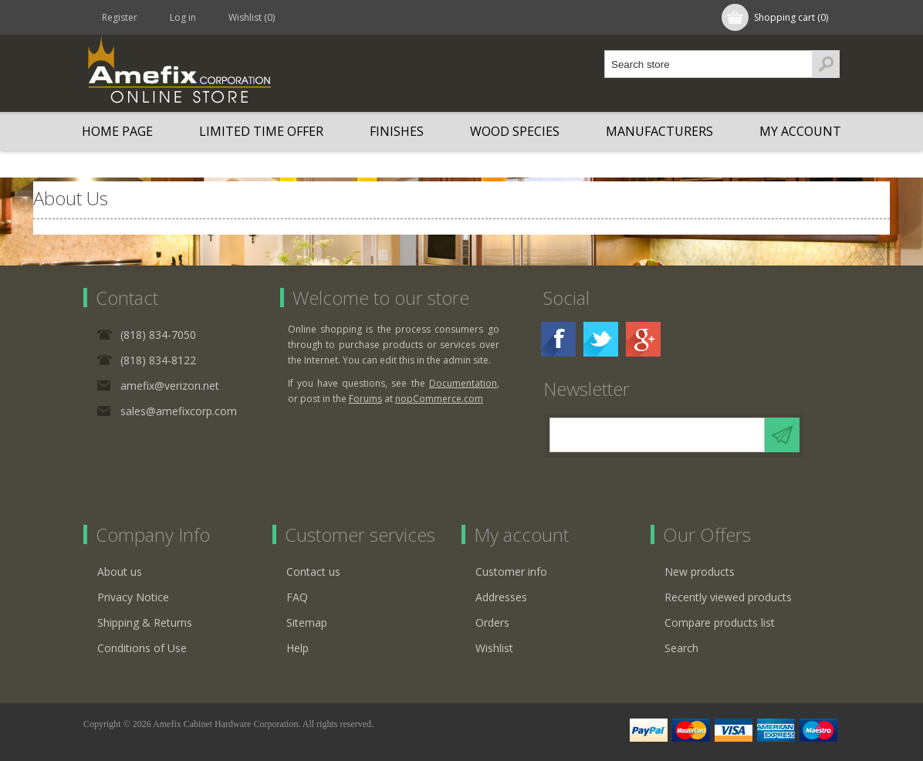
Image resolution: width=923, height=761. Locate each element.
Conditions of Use (142, 648)
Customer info (511, 571)
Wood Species (515, 131)
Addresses (501, 597)
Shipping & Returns (144, 622)
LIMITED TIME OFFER (261, 131)
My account (800, 131)
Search (681, 648)
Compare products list (719, 622)
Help (297, 648)
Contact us (313, 571)
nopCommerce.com (439, 398)
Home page (117, 131)
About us (119, 571)
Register (119, 17)
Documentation (463, 383)
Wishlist (494, 648)
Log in (183, 17)
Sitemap (306, 622)
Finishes (397, 131)
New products (699, 571)
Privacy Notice (133, 597)
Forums (365, 398)
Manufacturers (659, 131)
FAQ (297, 597)
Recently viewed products (728, 597)
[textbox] (708, 64)
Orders (492, 622)
